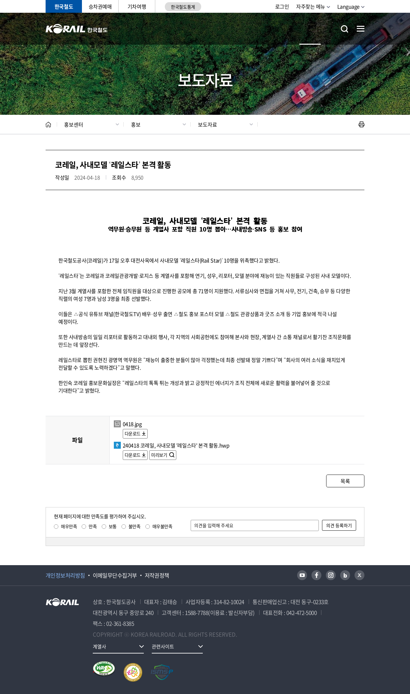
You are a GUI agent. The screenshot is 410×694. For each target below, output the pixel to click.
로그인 (282, 6)
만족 (93, 526)
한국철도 (64, 6)
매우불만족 (162, 526)
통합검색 (344, 29)
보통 (113, 526)
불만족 (134, 526)
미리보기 (159, 455)
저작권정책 (157, 575)
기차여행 (137, 6)
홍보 (136, 124)
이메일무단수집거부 (115, 575)
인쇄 (361, 124)
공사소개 (138, 28)
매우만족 (69, 526)
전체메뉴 (360, 29)
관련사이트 (163, 646)
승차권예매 (100, 6)
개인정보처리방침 (65, 575)
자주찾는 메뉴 (310, 6)
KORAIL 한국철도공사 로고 (77, 28)
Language (348, 6)
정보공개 (172, 28)
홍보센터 (310, 28)
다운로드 (133, 433)
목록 (345, 481)
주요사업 (275, 28)
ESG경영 (206, 28)
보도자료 (207, 124)
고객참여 (241, 28)
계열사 (99, 646)
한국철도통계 (183, 7)
